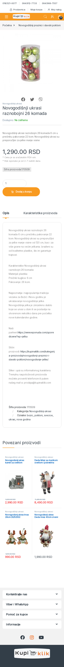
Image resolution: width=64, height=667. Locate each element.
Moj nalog (54, 9)
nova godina (23, 419)
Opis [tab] (6, 213)
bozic (30, 415)
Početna (7, 25)
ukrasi (12, 419)
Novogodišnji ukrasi (12, 103)
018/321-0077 (10, 3)
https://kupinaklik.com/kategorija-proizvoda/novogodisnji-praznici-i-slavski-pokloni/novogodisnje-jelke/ (32, 355)
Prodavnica (17, 9)
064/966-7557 (49, 3)
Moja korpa (36, 9)
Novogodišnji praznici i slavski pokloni (40, 25)
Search (45, 17)
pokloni (38, 415)
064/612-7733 (29, 3)
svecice (48, 415)
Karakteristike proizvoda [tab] (40, 213)
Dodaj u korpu (24, 191)
